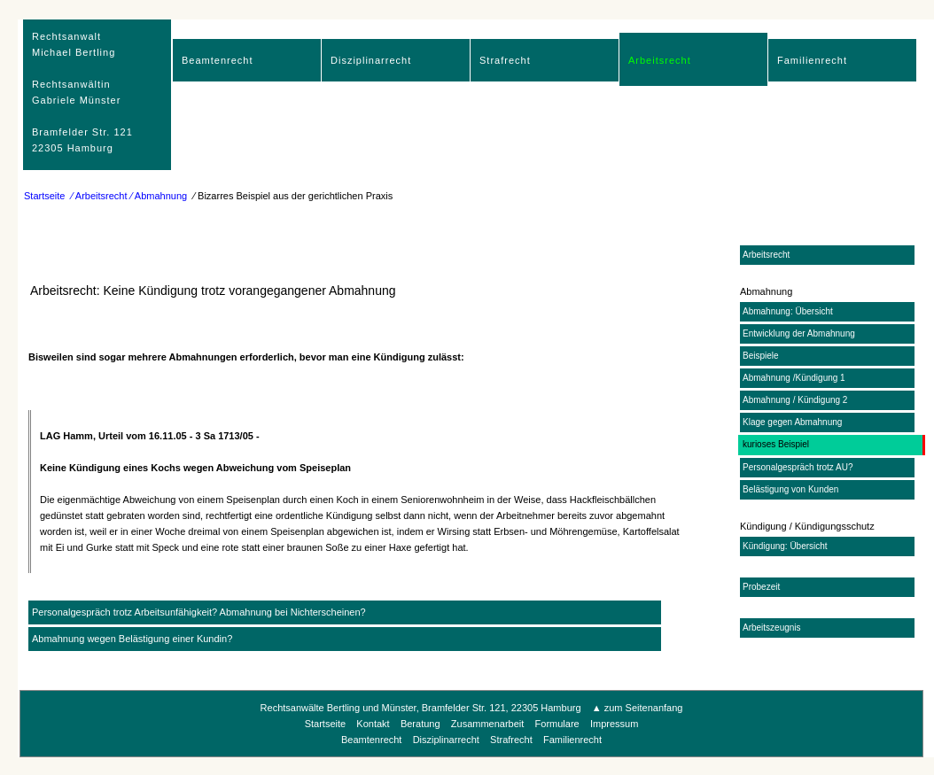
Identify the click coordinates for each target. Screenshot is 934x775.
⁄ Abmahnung (159, 195)
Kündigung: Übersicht (785, 546)
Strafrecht (505, 60)
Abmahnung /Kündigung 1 (794, 378)
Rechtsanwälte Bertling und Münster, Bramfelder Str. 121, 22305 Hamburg (421, 707)
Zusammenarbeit (488, 723)
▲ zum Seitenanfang (637, 707)
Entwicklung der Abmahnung (799, 333)
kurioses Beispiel (776, 444)
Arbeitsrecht (659, 60)
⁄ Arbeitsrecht (100, 195)
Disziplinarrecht (371, 60)
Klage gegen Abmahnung (792, 422)
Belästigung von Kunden (790, 489)
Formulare (557, 723)
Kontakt (372, 723)
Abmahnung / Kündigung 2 (795, 400)
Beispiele (761, 355)
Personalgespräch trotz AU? (798, 467)
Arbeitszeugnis (772, 627)
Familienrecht (812, 60)
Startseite (44, 195)
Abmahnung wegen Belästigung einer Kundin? (132, 638)
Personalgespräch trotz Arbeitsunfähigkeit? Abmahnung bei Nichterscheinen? (199, 612)
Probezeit (761, 587)
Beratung (420, 723)
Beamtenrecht (217, 60)
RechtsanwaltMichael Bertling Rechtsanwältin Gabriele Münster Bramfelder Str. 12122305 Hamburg (82, 92)
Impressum (614, 723)
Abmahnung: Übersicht (788, 311)
